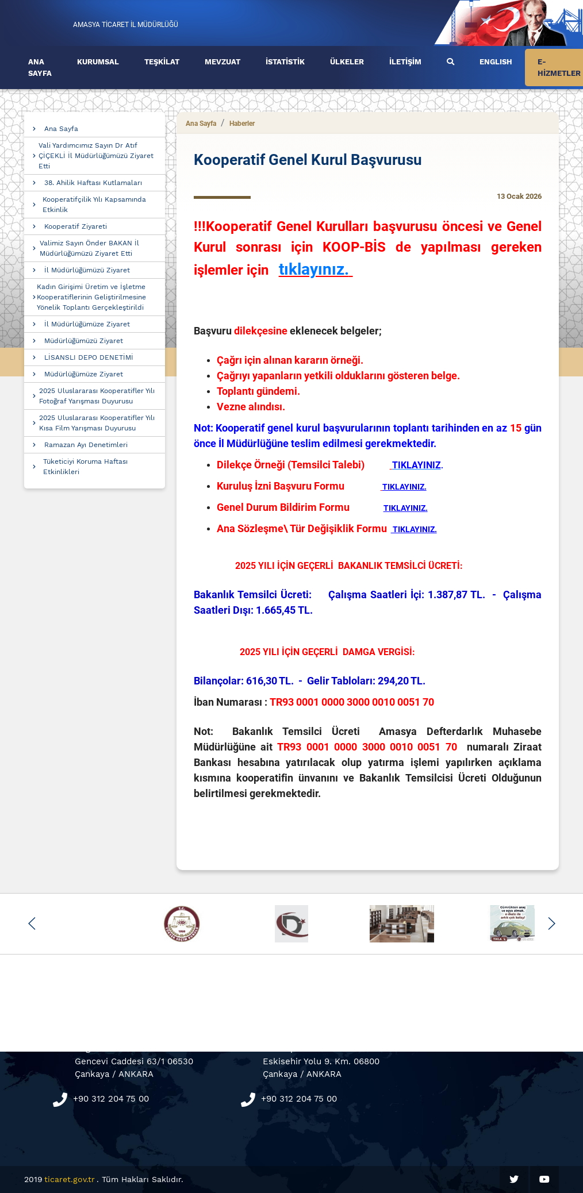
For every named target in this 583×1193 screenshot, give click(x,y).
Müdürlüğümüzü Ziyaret (83, 341)
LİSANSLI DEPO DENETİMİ (88, 357)
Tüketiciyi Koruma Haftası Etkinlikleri (85, 466)
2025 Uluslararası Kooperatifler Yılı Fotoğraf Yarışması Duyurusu (97, 396)
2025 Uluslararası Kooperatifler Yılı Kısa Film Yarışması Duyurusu (97, 423)
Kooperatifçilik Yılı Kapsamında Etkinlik (94, 204)
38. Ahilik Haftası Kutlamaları (93, 183)
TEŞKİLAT (161, 61)
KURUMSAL (98, 61)
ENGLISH (496, 61)
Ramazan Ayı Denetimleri (86, 445)
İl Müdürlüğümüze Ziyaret (87, 324)
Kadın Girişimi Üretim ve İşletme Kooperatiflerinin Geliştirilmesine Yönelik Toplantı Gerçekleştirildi (91, 297)
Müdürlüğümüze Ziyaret (83, 374)
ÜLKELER (347, 61)
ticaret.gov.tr (69, 1179)
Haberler (242, 124)
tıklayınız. (314, 269)
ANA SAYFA (40, 67)
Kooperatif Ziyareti (75, 226)
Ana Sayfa (61, 129)
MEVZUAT (222, 61)
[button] (32, 923)
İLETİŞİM (405, 61)
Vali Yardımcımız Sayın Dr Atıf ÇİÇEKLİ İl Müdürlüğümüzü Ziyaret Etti (96, 155)
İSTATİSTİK (285, 61)
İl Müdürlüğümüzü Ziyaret (87, 270)
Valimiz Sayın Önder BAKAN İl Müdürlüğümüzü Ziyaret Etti (89, 248)
